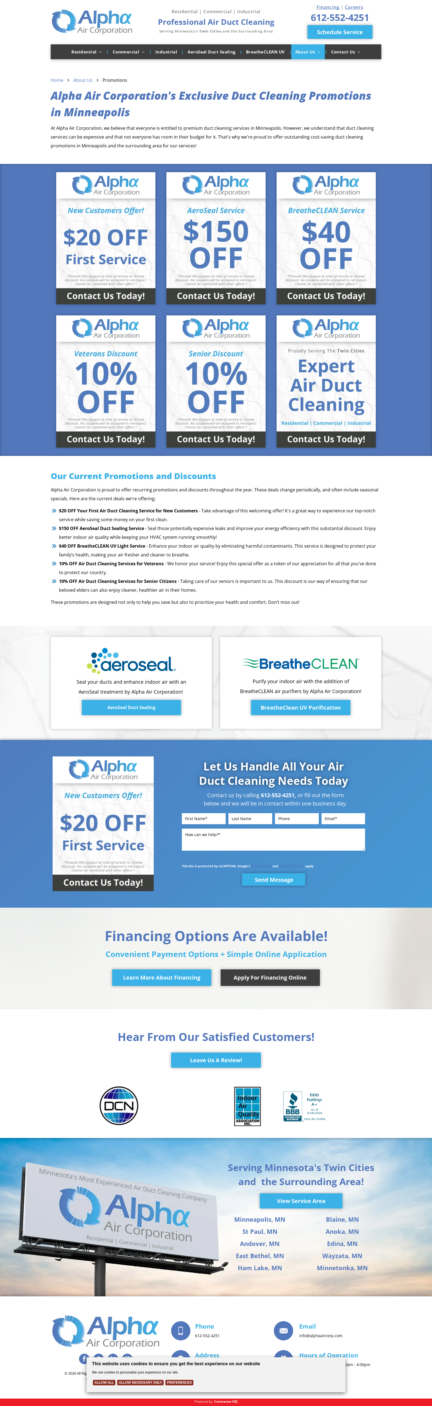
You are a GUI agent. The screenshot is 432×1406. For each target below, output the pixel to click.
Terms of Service (291, 866)
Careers (354, 7)
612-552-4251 (278, 795)
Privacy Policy (261, 866)
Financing (328, 7)
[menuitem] (87, 51)
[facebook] (84, 1360)
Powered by (203, 1401)
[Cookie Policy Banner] (216, 1374)
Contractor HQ (225, 1401)
